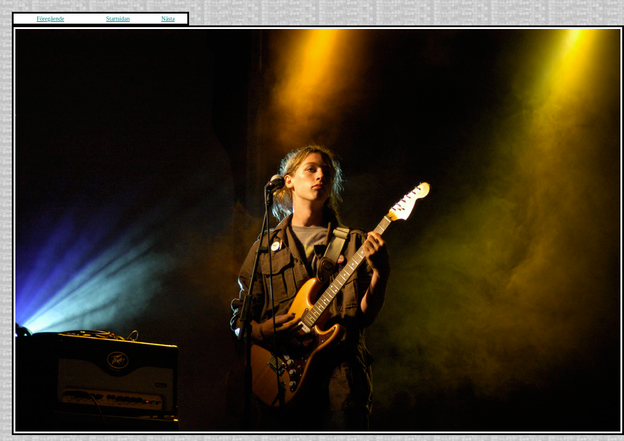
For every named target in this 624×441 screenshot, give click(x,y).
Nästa (168, 18)
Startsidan (118, 18)
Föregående (50, 18)
